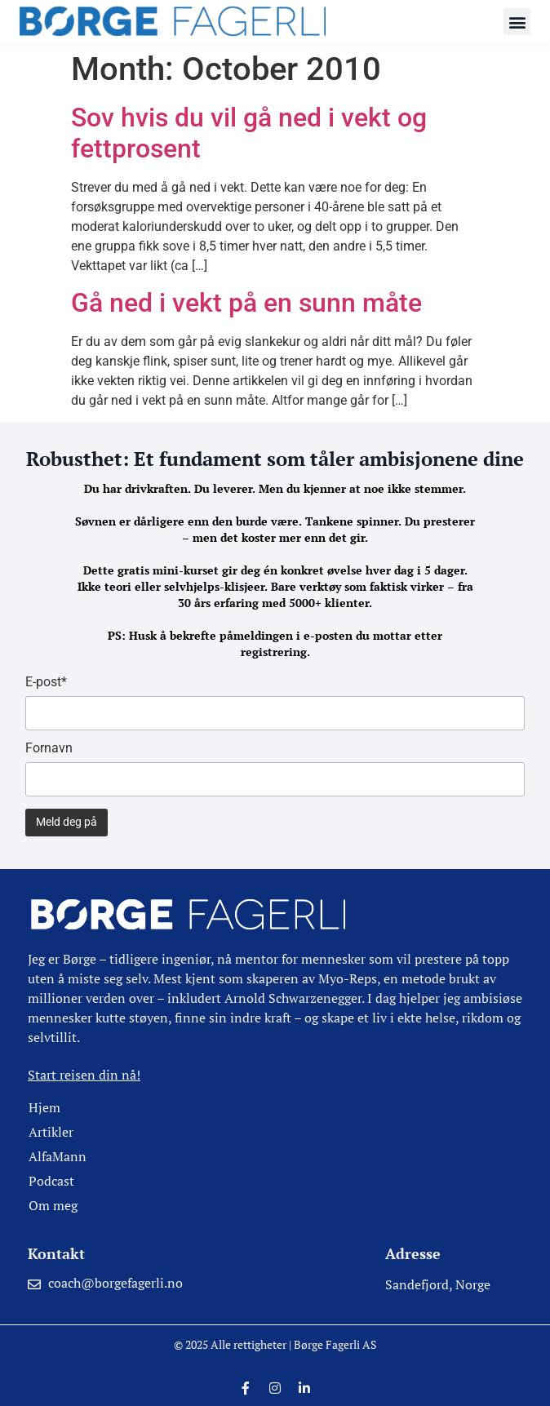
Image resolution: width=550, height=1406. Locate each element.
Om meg (53, 1205)
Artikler (51, 1132)
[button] (516, 21)
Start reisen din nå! (84, 1075)
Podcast (51, 1181)
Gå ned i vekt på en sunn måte (246, 302)
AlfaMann (57, 1156)
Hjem (44, 1107)
